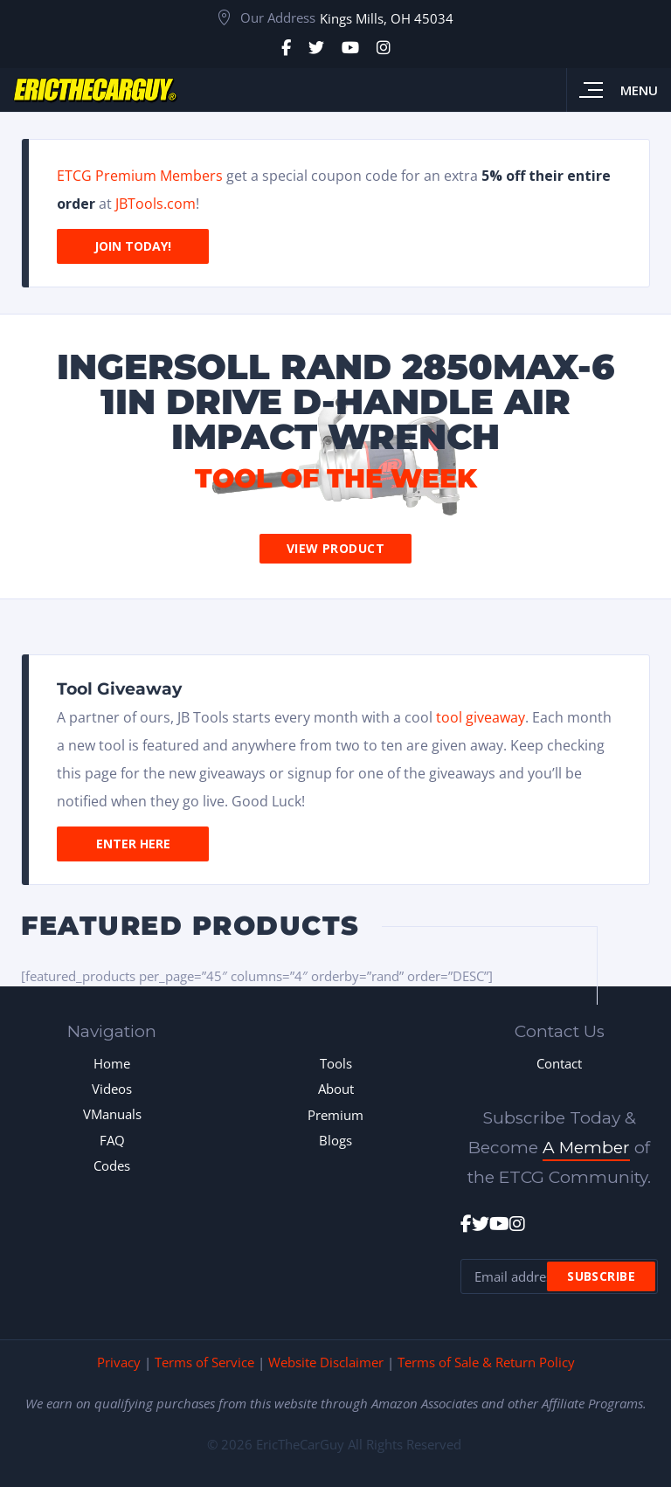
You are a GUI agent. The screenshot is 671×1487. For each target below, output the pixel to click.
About (336, 1088)
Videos (112, 1088)
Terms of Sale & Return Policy (486, 1362)
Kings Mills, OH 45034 (386, 18)
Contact (559, 1063)
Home (111, 1063)
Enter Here (133, 843)
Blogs (335, 1140)
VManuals (112, 1114)
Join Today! (132, 246)
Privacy (119, 1362)
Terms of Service (204, 1362)
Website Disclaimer (326, 1362)
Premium (335, 1115)
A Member (586, 1148)
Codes (111, 1165)
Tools (336, 1063)
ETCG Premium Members (140, 175)
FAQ (112, 1140)
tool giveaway (480, 717)
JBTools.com (155, 203)
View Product (335, 548)
